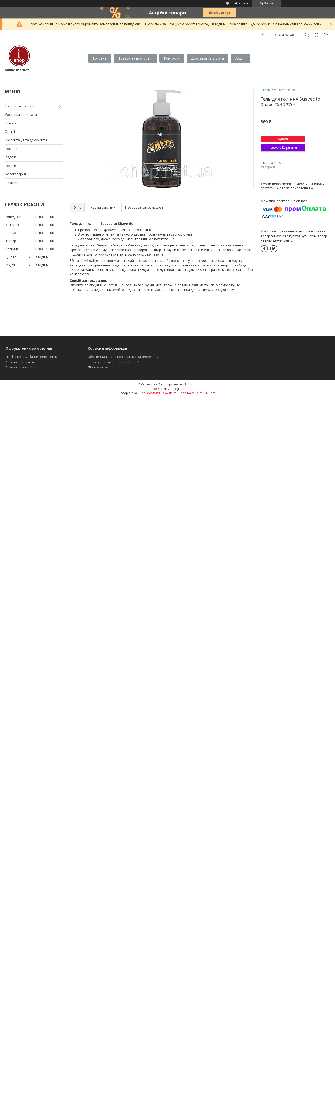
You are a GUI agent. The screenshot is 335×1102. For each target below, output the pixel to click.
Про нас (11, 148)
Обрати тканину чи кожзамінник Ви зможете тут (124, 357)
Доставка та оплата (207, 58)
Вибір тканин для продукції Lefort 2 (113, 362)
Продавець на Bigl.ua (167, 389)
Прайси (10, 165)
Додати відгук (316, 35)
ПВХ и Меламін (98, 367)
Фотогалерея (15, 174)
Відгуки (10, 157)
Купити (283, 139)
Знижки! (11, 182)
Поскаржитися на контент (158, 393)
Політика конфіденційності (197, 393)
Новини (11, 123)
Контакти (172, 58)
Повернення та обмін (21, 367)
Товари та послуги (133, 58)
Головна (100, 58)
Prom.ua (191, 384)
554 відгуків (240, 3)
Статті (10, 131)
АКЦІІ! (240, 58)
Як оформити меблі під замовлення (31, 357)
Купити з (283, 148)
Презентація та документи (26, 140)
